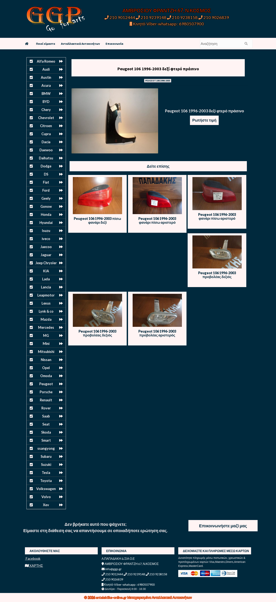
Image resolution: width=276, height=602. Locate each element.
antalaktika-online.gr (111, 597)
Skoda (46, 432)
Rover (46, 408)
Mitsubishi (46, 351)
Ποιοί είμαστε (45, 44)
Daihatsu (46, 158)
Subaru (46, 456)
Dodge (46, 166)
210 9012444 (119, 17)
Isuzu (46, 231)
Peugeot (46, 384)
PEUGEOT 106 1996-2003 (157, 80)
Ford (46, 190)
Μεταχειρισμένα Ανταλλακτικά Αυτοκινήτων (159, 597)
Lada (46, 279)
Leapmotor (46, 295)
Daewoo (46, 150)
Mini (46, 343)
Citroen (46, 126)
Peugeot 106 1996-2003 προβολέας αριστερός (157, 333)
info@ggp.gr (112, 569)
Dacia (46, 142)
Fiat (46, 182)
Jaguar (46, 255)
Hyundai (46, 222)
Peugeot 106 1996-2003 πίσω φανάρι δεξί (97, 220)
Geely (46, 198)
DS (46, 174)
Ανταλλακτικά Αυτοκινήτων (80, 44)
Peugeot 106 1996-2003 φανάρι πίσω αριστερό (157, 220)
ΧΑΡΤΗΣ (34, 565)
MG (46, 335)
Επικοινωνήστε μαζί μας (223, 525)
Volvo (46, 497)
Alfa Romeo (46, 61)
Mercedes (46, 327)
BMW (46, 93)
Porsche (46, 392)
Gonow (46, 206)
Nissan (46, 360)
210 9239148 (151, 17)
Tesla (46, 472)
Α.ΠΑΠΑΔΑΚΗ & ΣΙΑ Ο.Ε (118, 558)
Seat (46, 424)
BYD (46, 101)
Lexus (46, 303)
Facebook (32, 558)
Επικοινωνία (114, 44)
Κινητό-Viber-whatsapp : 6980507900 (167, 23)
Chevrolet (46, 118)
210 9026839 (213, 17)
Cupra (46, 134)
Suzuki (46, 464)
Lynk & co (46, 311)
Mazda (46, 319)
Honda (46, 214)
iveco (46, 239)
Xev (46, 505)
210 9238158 (182, 17)
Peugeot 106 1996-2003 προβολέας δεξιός (217, 275)
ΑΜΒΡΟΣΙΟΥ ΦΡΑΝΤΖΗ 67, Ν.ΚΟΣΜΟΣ (166, 10)
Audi (46, 69)
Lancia (46, 287)
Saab (46, 416)
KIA (46, 271)
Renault (46, 400)
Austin (46, 77)
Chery (46, 110)
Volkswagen (46, 489)
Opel (46, 368)
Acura (46, 85)
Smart (46, 440)
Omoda (46, 376)
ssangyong (46, 448)
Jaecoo (46, 247)
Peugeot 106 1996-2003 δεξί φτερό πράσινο (158, 68)
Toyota (46, 481)
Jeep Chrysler (46, 263)
